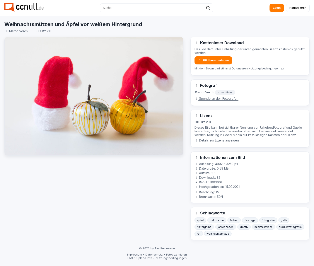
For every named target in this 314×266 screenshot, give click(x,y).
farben (234, 220)
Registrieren (297, 7)
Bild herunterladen (213, 60)
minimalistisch (263, 227)
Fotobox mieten (176, 254)
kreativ (244, 227)
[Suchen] (208, 7)
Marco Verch (18, 31)
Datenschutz (154, 254)
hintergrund (204, 227)
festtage (250, 220)
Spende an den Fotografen (217, 98)
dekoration (217, 220)
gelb (284, 220)
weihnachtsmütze (217, 233)
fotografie (268, 220)
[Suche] (156, 7)
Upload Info (144, 258)
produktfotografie (290, 227)
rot (198, 233)
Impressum (134, 254)
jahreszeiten (226, 227)
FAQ (130, 258)
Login (277, 7)
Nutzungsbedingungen (264, 68)
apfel (200, 220)
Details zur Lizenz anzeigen (217, 140)
